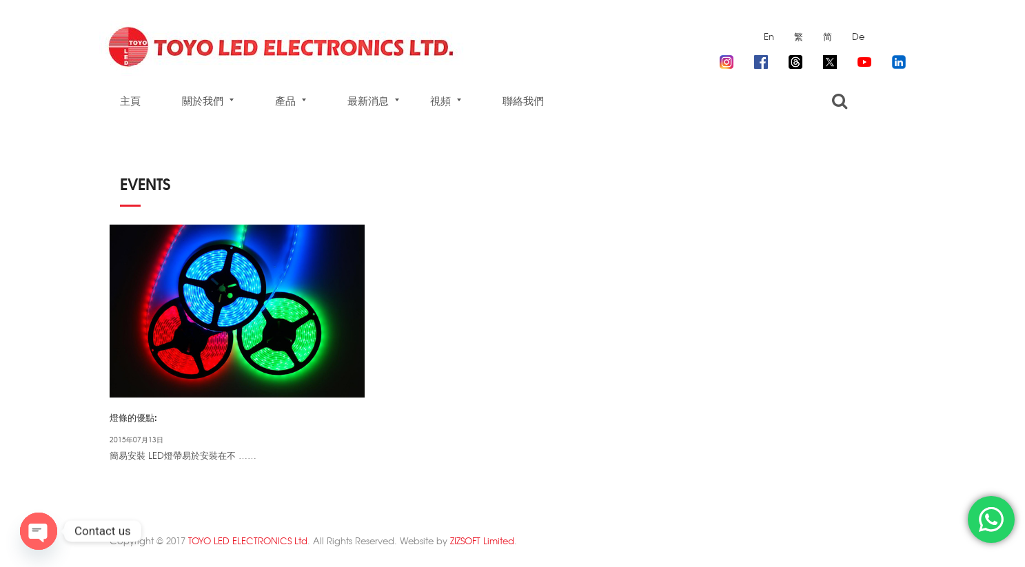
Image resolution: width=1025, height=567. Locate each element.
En (769, 36)
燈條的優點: (133, 417)
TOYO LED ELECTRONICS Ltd (247, 540)
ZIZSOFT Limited (482, 540)
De (858, 36)
